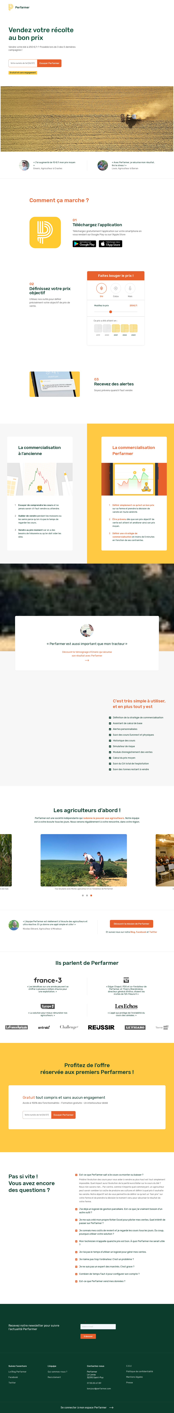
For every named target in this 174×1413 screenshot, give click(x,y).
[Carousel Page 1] (83, 895)
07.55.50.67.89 (94, 1383)
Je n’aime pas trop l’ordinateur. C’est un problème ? (106, 1259)
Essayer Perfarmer (49, 63)
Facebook (141, 932)
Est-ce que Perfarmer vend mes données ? (102, 1281)
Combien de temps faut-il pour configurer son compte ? (109, 1273)
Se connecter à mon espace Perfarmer (84, 1407)
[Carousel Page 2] (87, 895)
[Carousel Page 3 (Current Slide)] (91, 895)
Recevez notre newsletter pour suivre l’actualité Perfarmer (34, 1327)
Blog (132, 932)
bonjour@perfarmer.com (99, 1388)
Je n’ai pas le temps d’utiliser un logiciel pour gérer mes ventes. (112, 1252)
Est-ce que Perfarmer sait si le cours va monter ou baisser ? (111, 1174)
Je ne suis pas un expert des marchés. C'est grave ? (106, 1266)
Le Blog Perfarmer (17, 1371)
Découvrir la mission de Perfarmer (131, 924)
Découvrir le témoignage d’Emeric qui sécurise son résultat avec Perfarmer (87, 654)
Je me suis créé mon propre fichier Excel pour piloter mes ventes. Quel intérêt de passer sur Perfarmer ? (122, 1221)
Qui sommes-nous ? (57, 1371)
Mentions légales (134, 1377)
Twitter (153, 932)
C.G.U (129, 1366)
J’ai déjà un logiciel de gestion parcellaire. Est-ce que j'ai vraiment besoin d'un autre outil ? (120, 1211)
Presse (129, 1382)
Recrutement (54, 1377)
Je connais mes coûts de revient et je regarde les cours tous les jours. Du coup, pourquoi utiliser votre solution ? (121, 1232)
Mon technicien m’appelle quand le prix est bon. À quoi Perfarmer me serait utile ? (122, 1243)
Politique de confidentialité (139, 1371)
